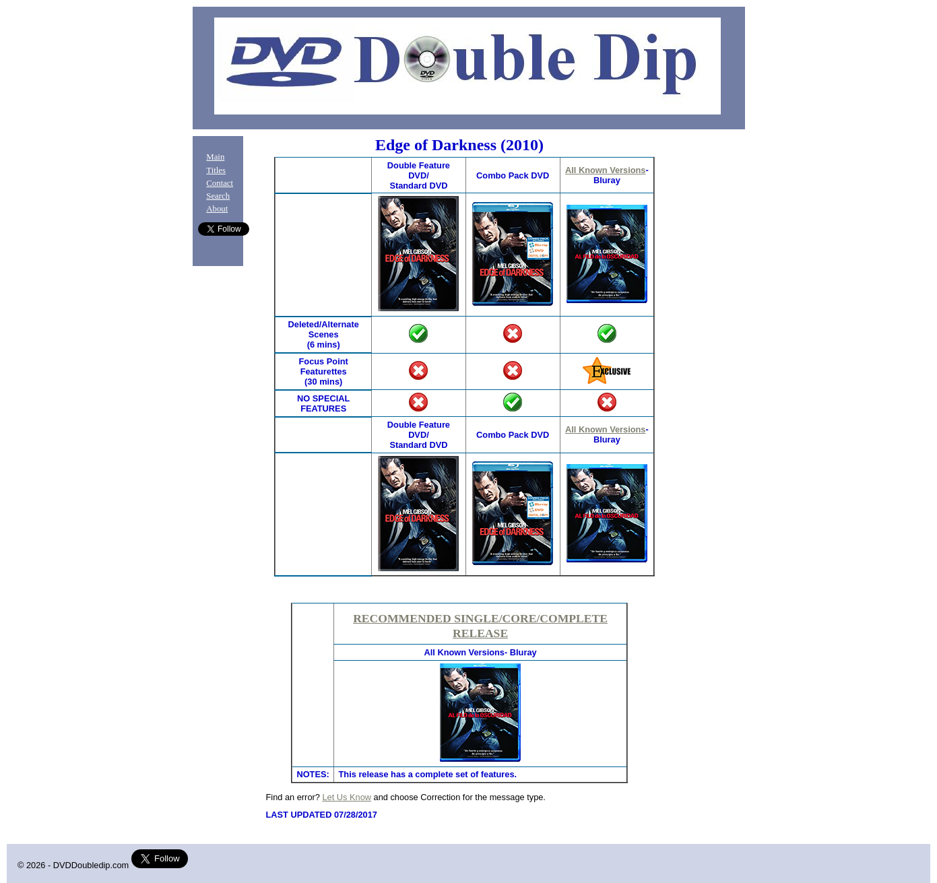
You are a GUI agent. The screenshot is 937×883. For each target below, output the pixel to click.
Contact (219, 183)
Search (218, 196)
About (217, 209)
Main (215, 157)
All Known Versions (605, 170)
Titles (216, 170)
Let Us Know (346, 797)
